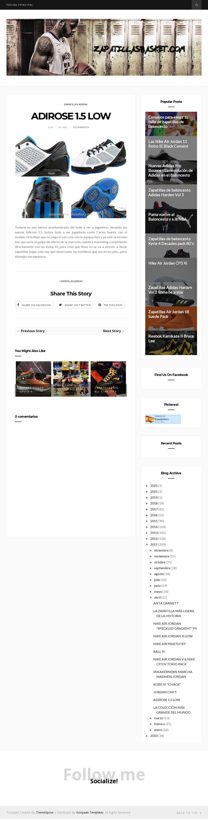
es (162, 419)
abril (157, 597)
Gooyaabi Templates (90, 812)
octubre (159, 562)
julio (157, 580)
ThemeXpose (44, 812)
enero (158, 730)
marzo (158, 718)
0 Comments (81, 127)
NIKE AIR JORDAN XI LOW (173, 636)
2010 (154, 735)
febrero (159, 724)
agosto (159, 574)
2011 (154, 544)
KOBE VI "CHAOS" (167, 684)
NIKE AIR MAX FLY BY (169, 644)
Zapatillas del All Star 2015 (107, 389)
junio (157, 585)
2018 (154, 503)
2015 (154, 521)
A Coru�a (159, 422)
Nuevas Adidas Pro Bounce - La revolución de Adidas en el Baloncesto (170, 170)
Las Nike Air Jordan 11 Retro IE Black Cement (168, 143)
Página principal (19, 4)
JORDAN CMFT (165, 692)
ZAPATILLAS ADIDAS (76, 104)
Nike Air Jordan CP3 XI (167, 263)
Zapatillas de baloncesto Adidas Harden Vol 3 (169, 192)
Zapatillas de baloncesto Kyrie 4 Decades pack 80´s (171, 241)
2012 (154, 538)
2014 (154, 527)
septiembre (162, 568)
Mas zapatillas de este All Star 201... (70, 389)
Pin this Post (113, 305)
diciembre (161, 550)
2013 (154, 533)
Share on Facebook (36, 305)
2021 (154, 491)
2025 (154, 485)
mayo (158, 591)
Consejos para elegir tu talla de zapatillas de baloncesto (168, 122)
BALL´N (159, 651)
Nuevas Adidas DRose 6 (32, 389)
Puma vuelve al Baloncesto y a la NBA (167, 216)
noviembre (161, 556)
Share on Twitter (78, 305)
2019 (154, 497)
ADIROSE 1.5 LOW (166, 700)
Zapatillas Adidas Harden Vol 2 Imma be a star (170, 289)
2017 (154, 509)
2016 (154, 515)
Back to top (189, 813)
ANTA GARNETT (166, 603)
